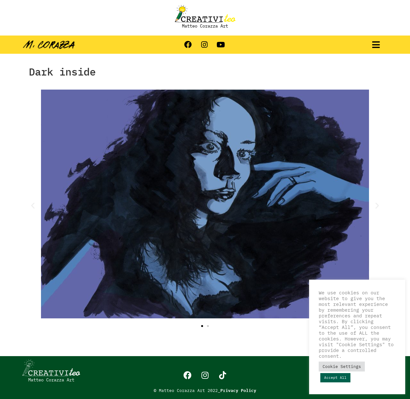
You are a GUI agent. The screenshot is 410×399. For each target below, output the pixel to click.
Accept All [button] (335, 377)
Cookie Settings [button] (342, 366)
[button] (376, 44)
